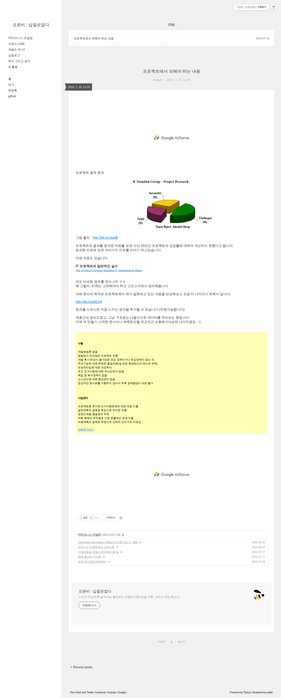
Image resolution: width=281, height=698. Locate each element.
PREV (161, 641)
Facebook (100, 692)
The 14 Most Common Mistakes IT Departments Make (109, 270)
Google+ (122, 692)
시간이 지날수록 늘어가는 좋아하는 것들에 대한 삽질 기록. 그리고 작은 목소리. (129, 597)
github (12, 96)
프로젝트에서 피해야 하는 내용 (94, 38)
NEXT (180, 641)
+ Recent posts (81, 667)
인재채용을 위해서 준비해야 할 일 (98, 552)
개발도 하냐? (16, 49)
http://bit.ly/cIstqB (105, 237)
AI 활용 (13, 67)
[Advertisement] (171, 138)
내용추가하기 (86, 429)
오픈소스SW (16, 43)
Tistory (247, 692)
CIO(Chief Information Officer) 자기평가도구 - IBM (108, 542)
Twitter (90, 692)
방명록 (12, 90)
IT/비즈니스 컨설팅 (20, 38)
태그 (11, 84)
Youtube (111, 692)
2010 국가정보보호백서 (92, 561)
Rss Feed (75, 692)
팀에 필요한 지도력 (89, 556)
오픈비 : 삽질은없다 (31, 24)
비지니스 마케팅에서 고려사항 (96, 547)
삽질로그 (14, 55)
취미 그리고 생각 (19, 61)
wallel (270, 692)
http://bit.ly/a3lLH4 (89, 302)
